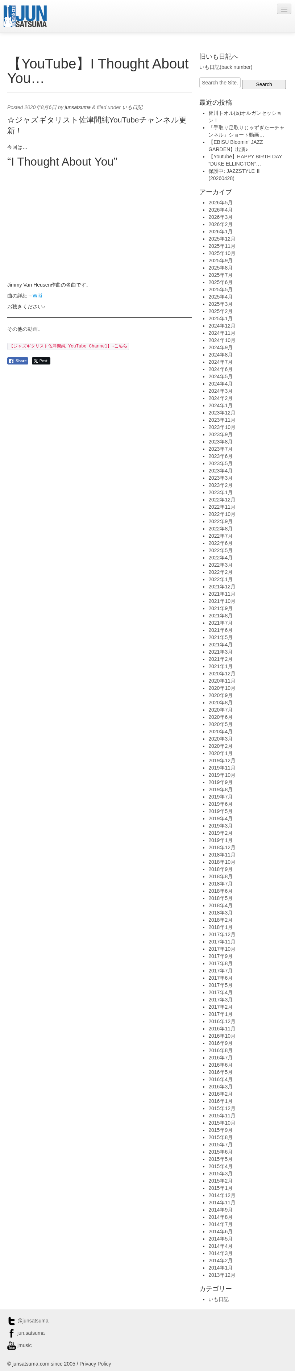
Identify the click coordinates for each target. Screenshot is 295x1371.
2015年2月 (220, 1181)
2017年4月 (220, 992)
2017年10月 (222, 949)
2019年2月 (220, 833)
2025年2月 (220, 311)
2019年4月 (220, 818)
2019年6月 (220, 804)
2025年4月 (220, 297)
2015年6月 (220, 1152)
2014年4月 (220, 1246)
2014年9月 (220, 1210)
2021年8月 (220, 615)
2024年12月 (222, 326)
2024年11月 (222, 333)
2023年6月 (220, 456)
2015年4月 (220, 1166)
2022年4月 (220, 558)
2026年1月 (220, 231)
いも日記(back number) (225, 67)
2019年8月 (220, 789)
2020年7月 (220, 710)
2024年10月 (222, 340)
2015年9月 (220, 1130)
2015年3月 (220, 1173)
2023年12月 (222, 413)
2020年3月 (220, 739)
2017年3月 (220, 1000)
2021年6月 (220, 630)
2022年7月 (220, 536)
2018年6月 (220, 891)
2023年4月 (220, 471)
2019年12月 (222, 760)
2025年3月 (220, 304)
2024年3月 (220, 391)
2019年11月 (222, 768)
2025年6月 (220, 282)
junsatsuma (78, 107)
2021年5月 (220, 637)
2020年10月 (222, 688)
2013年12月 (222, 1275)
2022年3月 (220, 565)
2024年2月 (220, 398)
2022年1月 (220, 579)
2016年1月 (220, 1101)
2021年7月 (220, 623)
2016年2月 (220, 1094)
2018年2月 (220, 920)
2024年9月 (220, 347)
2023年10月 (222, 427)
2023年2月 (220, 485)
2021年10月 (222, 601)
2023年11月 (222, 420)
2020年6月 (220, 717)
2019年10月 (222, 775)
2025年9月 (220, 260)
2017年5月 (220, 985)
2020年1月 (220, 753)
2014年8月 (220, 1217)
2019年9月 (220, 782)
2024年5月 (220, 376)
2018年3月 (220, 913)
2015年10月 (222, 1123)
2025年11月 (222, 246)
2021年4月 (220, 644)
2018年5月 (220, 898)
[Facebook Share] (17, 360)
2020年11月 (222, 681)
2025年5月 (220, 289)
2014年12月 (222, 1195)
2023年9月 (220, 434)
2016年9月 (220, 1043)
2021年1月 (220, 666)
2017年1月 (220, 1014)
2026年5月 (220, 202)
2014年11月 (222, 1202)
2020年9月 (220, 695)
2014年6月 (220, 1231)
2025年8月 (220, 268)
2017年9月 (220, 956)
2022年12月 (222, 500)
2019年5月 (220, 811)
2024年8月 (220, 355)
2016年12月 (222, 1021)
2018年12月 (222, 847)
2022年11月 (222, 507)
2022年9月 (220, 521)
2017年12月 (222, 934)
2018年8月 (220, 876)
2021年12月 (222, 586)
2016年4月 (220, 1079)
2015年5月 (220, 1159)
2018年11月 (222, 855)
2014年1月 (220, 1268)
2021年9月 (220, 608)
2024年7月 (220, 362)
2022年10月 (222, 514)
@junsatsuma (28, 1321)
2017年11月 (222, 942)
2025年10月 (222, 253)
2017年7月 (220, 971)
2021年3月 (220, 652)
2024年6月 (220, 369)
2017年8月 (220, 963)
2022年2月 (220, 572)
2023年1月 (220, 492)
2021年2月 (220, 659)
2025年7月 (220, 275)
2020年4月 (220, 731)
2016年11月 (222, 1029)
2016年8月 (220, 1050)
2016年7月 (220, 1057)
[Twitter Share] (41, 360)
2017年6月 (220, 978)
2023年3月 (220, 478)
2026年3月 (220, 217)
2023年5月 (220, 463)
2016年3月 (220, 1086)
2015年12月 (222, 1108)
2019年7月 (220, 797)
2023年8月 (220, 442)
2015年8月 (220, 1137)
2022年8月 (220, 529)
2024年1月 (220, 405)
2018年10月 (222, 862)
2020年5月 (220, 724)
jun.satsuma (26, 1333)
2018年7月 (220, 884)
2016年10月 (222, 1036)
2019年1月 (220, 840)
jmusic (19, 1345)
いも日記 (132, 107)
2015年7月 (220, 1144)
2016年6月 (220, 1065)
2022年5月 (220, 550)
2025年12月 (222, 239)
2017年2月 (220, 1007)
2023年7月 (220, 449)
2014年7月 (220, 1224)
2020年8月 (220, 702)
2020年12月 (222, 673)
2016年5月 (220, 1072)
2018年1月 (220, 927)
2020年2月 (220, 746)
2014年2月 (220, 1260)
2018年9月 (220, 869)
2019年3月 (220, 826)
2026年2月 (220, 224)
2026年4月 (220, 210)
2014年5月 (220, 1239)
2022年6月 (220, 543)
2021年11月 (222, 594)
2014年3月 (220, 1253)
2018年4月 (220, 905)
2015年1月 (220, 1188)
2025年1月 (220, 318)
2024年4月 (220, 384)
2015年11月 (222, 1115)
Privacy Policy (95, 1364)
